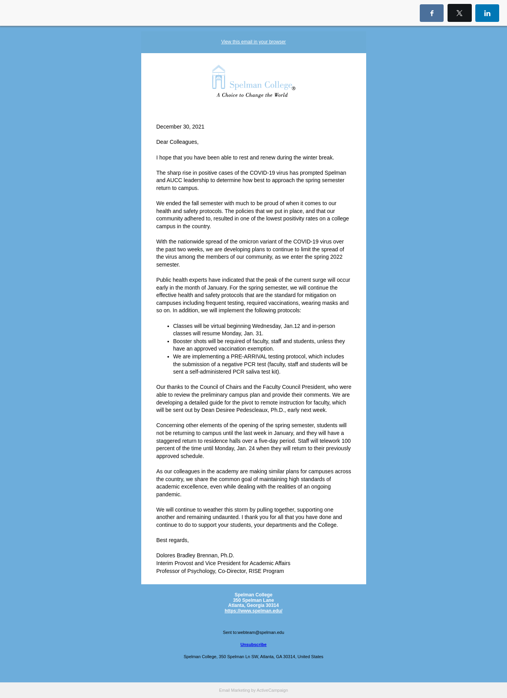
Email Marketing (234, 690)
